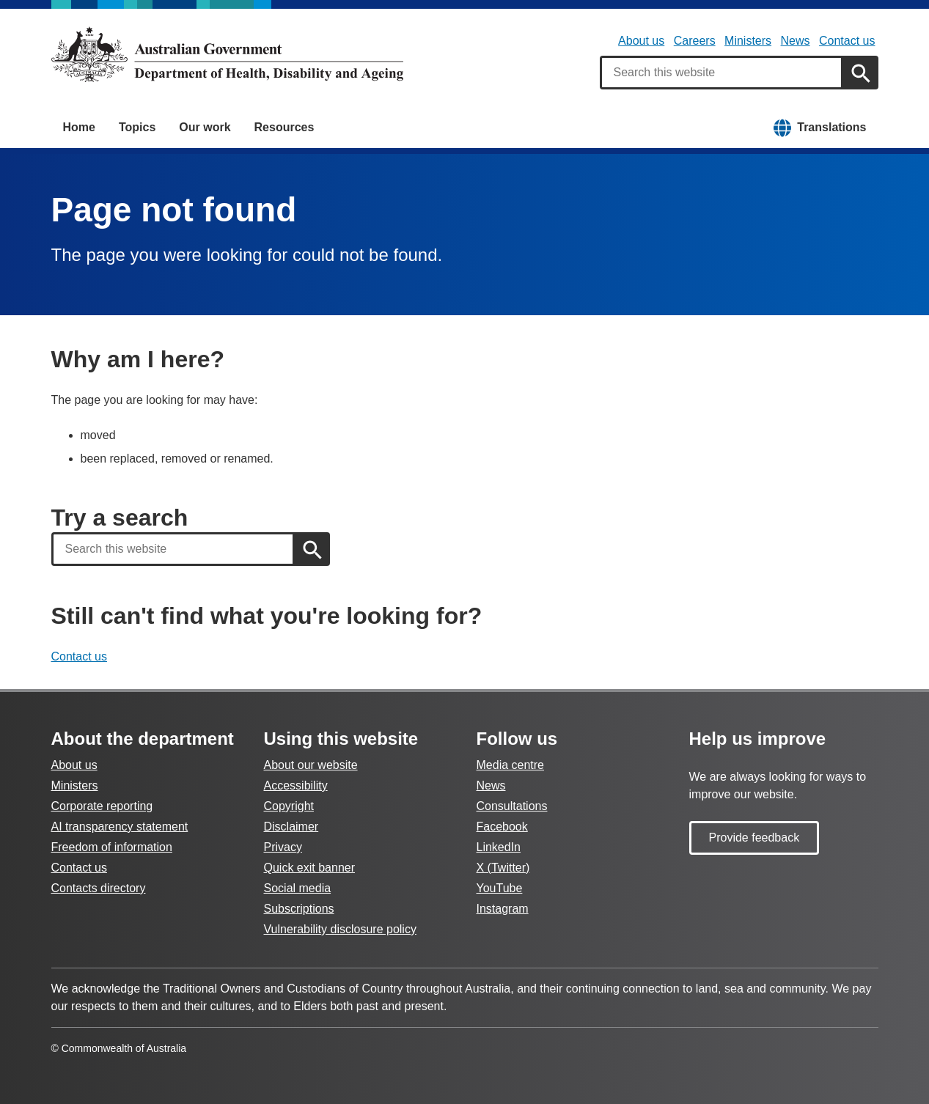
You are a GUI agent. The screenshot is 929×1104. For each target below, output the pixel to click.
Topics (137, 127)
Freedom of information (111, 847)
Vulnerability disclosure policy (340, 929)
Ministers (747, 40)
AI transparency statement (119, 826)
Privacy (283, 847)
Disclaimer (291, 826)
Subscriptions (299, 908)
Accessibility (296, 785)
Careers (695, 40)
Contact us (847, 40)
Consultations (512, 806)
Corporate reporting (102, 806)
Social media (297, 888)
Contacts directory (98, 888)
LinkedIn (499, 847)
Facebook (502, 826)
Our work (204, 127)
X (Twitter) (503, 867)
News (795, 40)
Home (79, 127)
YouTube (500, 888)
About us (641, 40)
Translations (831, 127)
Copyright (289, 806)
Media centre (511, 765)
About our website (311, 765)
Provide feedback (754, 837)
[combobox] (721, 72)
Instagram (503, 908)
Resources (284, 127)
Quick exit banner (310, 867)
